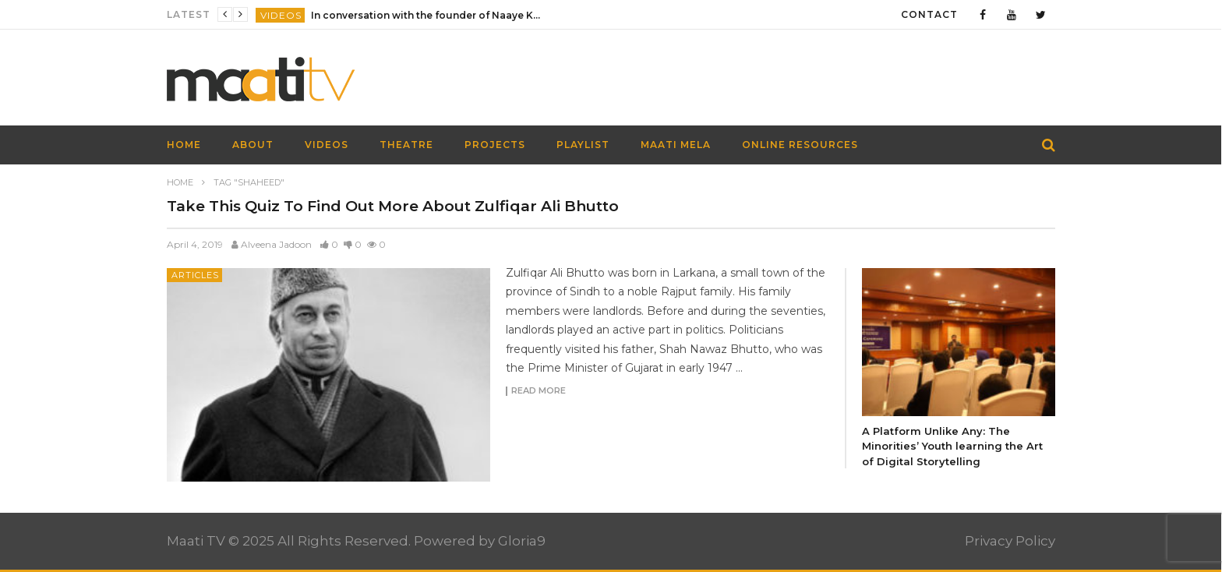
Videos (281, 15)
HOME (184, 144)
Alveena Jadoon (276, 244)
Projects (494, 144)
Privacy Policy (1010, 541)
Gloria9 (522, 541)
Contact (929, 14)
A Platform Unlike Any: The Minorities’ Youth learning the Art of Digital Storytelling (952, 446)
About (253, 144)
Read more (538, 391)
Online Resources (800, 144)
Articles (195, 275)
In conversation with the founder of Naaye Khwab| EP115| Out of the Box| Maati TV (428, 15)
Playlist (582, 144)
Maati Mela (676, 144)
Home (180, 182)
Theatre (406, 144)
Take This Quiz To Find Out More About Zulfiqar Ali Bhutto (393, 206)
